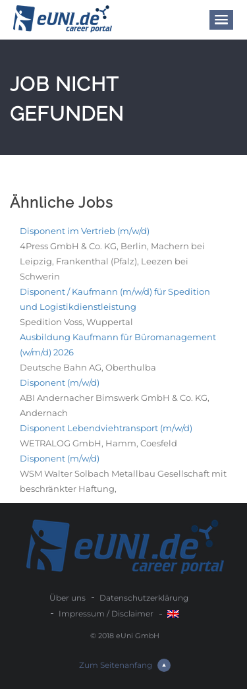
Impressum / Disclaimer (106, 613)
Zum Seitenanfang (125, 665)
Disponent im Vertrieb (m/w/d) (85, 230)
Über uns (67, 598)
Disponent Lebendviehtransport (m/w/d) (106, 428)
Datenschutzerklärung (143, 598)
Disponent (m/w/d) (59, 382)
